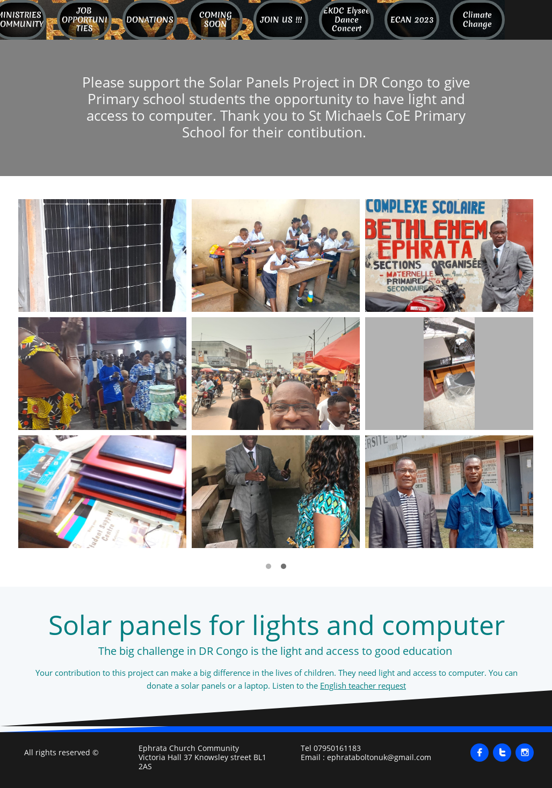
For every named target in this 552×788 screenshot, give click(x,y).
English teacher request (363, 685)
